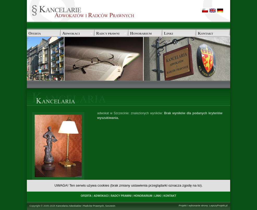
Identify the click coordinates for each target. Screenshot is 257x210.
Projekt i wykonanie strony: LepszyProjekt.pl (203, 205)
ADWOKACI (101, 195)
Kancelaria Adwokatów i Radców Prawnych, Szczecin (85, 205)
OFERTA (86, 195)
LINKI (157, 195)
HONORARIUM (143, 195)
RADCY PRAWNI (121, 195)
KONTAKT (169, 195)
